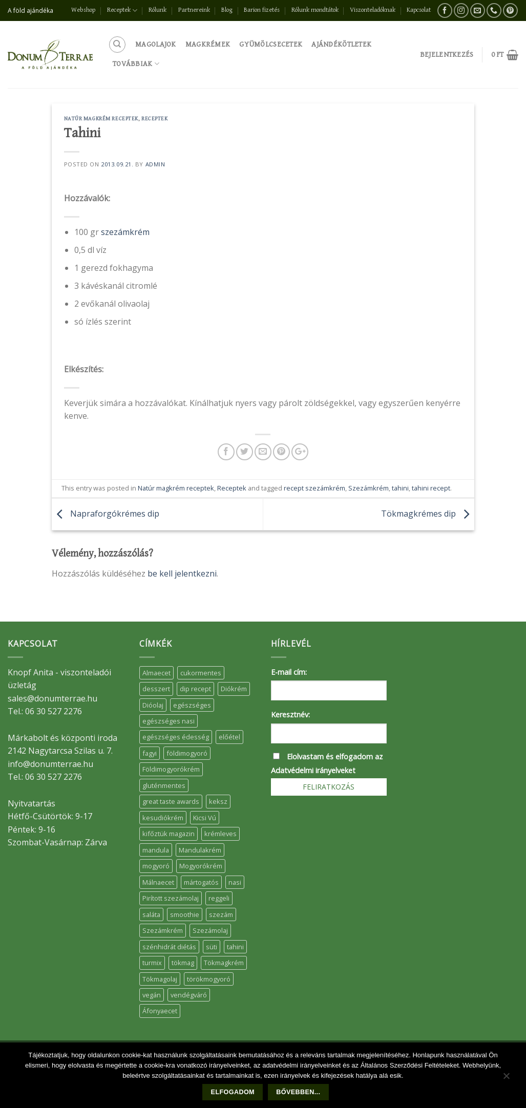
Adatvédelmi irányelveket (313, 770)
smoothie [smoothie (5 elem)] (184, 914)
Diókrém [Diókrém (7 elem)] (234, 688)
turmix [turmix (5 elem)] (152, 962)
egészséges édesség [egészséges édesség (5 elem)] (175, 736)
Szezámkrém (368, 488)
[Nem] (506, 1078)
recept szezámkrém (314, 488)
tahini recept (431, 488)
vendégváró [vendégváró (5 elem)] (189, 994)
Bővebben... (298, 1092)
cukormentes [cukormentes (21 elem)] (200, 672)
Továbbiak (136, 64)
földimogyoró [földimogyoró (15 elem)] (186, 753)
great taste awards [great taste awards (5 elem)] (170, 801)
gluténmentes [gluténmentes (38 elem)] (163, 785)
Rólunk (157, 10)
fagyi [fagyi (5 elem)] (149, 753)
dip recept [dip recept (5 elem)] (195, 688)
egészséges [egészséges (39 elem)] (192, 705)
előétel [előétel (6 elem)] (229, 736)
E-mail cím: (289, 672)
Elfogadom (233, 1092)
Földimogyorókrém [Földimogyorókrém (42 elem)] (171, 769)
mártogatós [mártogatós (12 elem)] (201, 882)
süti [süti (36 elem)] (211, 946)
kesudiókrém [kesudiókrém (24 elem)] (162, 817)
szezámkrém (125, 232)
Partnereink (194, 10)
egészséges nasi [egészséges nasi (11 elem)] (168, 721)
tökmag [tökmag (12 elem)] (183, 962)
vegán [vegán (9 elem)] (151, 994)
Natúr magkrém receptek (101, 118)
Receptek (122, 10)
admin (155, 164)
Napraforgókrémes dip (105, 513)
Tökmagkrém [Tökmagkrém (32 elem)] (224, 962)
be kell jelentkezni (182, 573)
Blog (227, 10)
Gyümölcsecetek (270, 44)
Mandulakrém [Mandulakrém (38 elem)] (200, 850)
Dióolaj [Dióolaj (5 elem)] (152, 705)
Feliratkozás (328, 787)
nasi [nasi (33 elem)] (234, 882)
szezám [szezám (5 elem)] (221, 914)
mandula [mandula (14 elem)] (155, 850)
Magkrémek (207, 44)
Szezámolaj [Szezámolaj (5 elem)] (210, 930)
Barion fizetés (262, 10)
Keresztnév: (290, 714)
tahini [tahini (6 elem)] (235, 946)
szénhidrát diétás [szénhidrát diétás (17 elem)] (169, 946)
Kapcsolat (419, 10)
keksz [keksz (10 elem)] (218, 801)
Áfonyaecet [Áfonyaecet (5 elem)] (159, 1010)
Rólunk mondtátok (315, 10)
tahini (400, 488)
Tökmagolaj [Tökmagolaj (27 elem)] (159, 979)
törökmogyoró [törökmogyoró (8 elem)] (208, 979)
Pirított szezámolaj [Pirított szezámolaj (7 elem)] (170, 898)
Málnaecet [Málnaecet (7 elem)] (158, 882)
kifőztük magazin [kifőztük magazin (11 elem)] (168, 833)
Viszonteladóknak (372, 10)
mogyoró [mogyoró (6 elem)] (156, 865)
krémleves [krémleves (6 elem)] (220, 833)
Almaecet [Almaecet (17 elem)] (156, 672)
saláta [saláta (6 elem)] (151, 914)
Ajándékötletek (341, 44)
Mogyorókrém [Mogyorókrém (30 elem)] (200, 865)
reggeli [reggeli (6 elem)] (218, 898)
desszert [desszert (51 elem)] (156, 688)
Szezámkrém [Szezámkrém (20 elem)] (162, 930)
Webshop (83, 10)
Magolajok (155, 44)
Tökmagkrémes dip (427, 513)
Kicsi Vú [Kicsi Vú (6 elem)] (204, 817)
